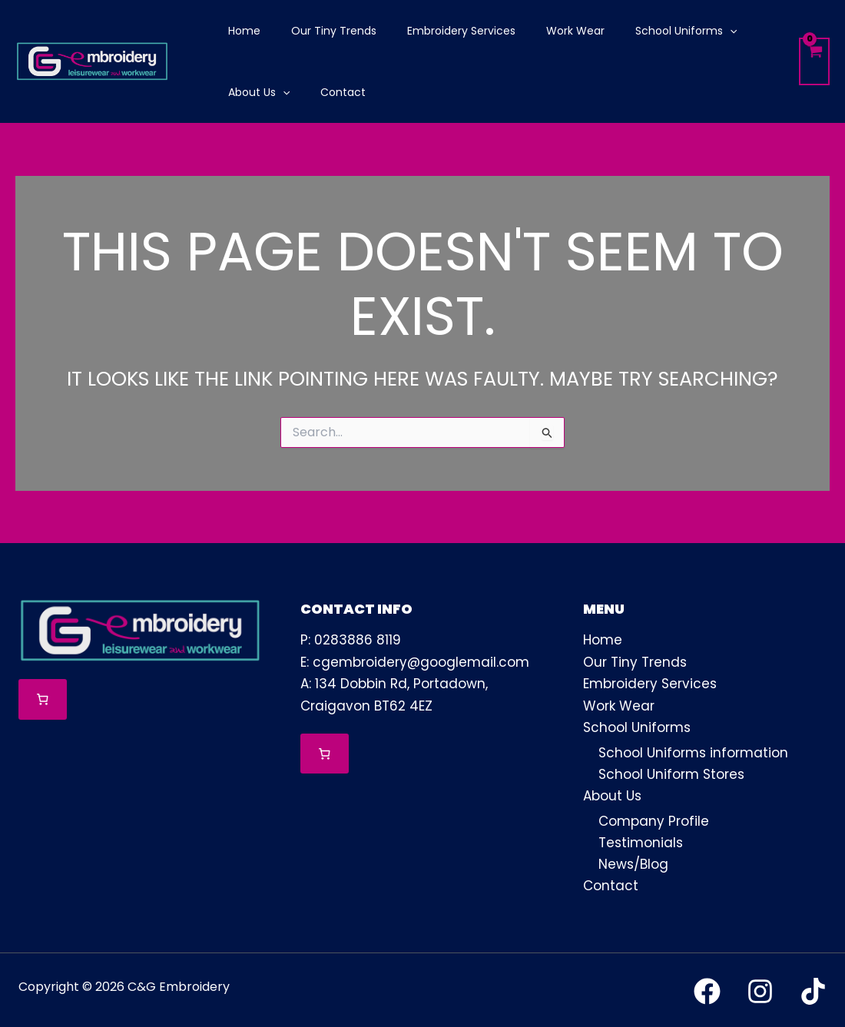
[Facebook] (707, 988)
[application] (688, 30)
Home (602, 640)
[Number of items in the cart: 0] (42, 699)
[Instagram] (760, 988)
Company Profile (653, 819)
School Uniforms (637, 726)
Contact (610, 883)
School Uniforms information (693, 750)
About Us (612, 794)
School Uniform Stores (671, 772)
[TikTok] (813, 988)
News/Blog (633, 862)
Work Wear (618, 704)
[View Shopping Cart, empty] (814, 62)
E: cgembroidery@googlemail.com (414, 661)
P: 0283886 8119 (350, 640)
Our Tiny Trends (635, 661)
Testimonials (640, 840)
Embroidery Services (650, 683)
